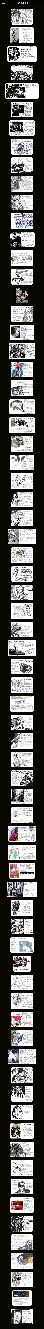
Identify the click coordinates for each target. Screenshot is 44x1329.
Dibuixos (23, 2)
